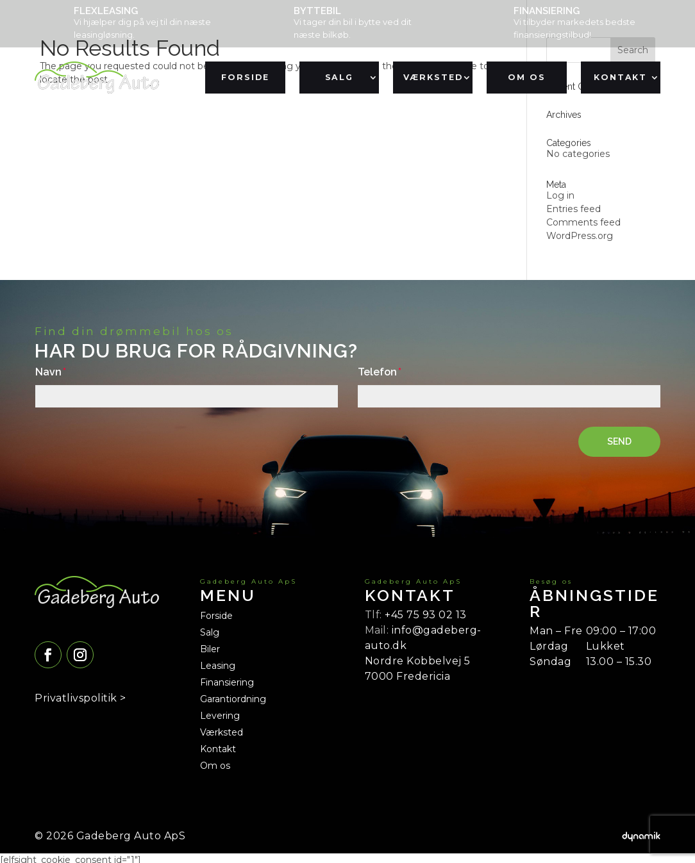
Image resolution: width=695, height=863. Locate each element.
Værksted (433, 77)
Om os (526, 77)
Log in (560, 195)
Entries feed (573, 209)
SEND (619, 441)
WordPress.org (579, 236)
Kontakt (620, 77)
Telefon (377, 372)
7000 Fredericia (408, 676)
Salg (339, 77)
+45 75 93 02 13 (426, 615)
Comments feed (583, 222)
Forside (245, 77)
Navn (48, 372)
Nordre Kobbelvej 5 (418, 661)
